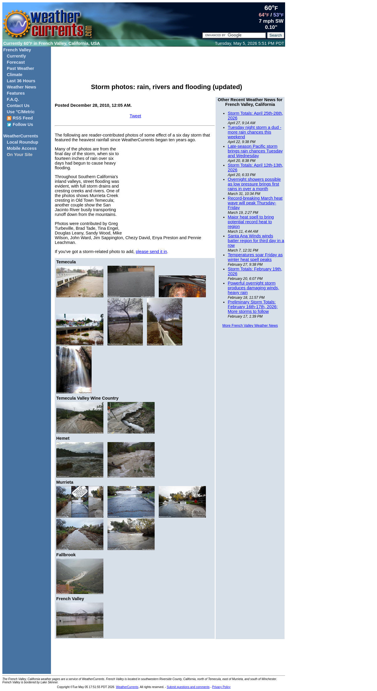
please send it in (151, 251)
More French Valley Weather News (250, 326)
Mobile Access (22, 148)
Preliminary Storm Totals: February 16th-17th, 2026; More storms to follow (252, 307)
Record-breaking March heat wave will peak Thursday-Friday (255, 203)
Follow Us (20, 124)
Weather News (21, 87)
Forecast (16, 62)
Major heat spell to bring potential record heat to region (251, 222)
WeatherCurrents (20, 136)
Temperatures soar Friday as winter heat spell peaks (255, 257)
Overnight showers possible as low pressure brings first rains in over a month (254, 184)
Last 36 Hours (21, 80)
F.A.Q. (13, 99)
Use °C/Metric (21, 111)
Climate (14, 74)
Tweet (135, 116)
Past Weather (20, 68)
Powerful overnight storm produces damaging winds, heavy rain (253, 288)
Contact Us (18, 105)
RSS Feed (20, 118)
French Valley (17, 49)
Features (16, 93)
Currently (16, 56)
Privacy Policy (221, 687)
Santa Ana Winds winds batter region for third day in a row (256, 241)
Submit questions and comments (188, 687)
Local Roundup (22, 142)
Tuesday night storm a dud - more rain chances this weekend (254, 132)
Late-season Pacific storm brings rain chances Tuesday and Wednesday (255, 151)
